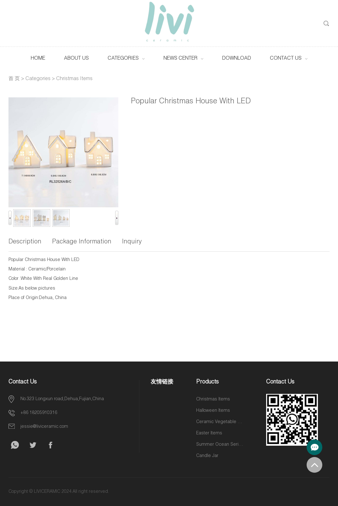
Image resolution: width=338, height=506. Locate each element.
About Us (76, 58)
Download (236, 58)
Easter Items (209, 433)
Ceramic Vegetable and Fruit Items (219, 422)
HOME (38, 58)
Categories (123, 58)
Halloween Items (213, 411)
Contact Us (286, 58)
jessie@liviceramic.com (44, 427)
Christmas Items (74, 79)
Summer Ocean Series (219, 445)
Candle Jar (207, 456)
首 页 (14, 79)
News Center (180, 58)
